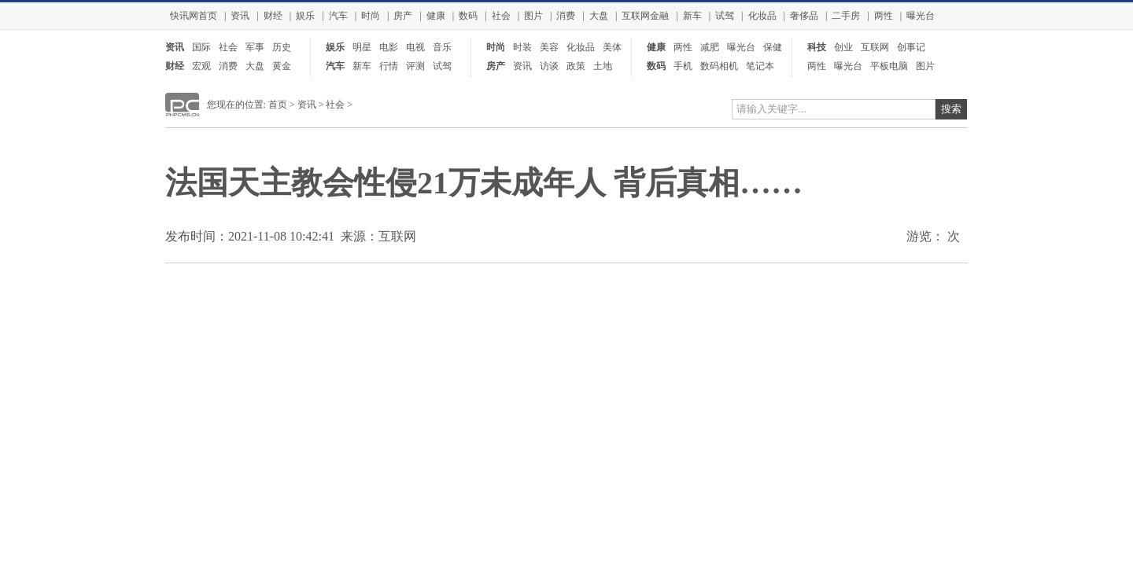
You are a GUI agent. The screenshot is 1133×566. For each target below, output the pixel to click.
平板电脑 (889, 66)
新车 (692, 15)
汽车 (338, 15)
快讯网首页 (193, 15)
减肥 (709, 47)
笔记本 (760, 66)
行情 (388, 66)
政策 (575, 66)
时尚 (370, 15)
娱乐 (305, 15)
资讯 (240, 15)
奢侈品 (804, 15)
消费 (565, 15)
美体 (612, 47)
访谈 (549, 66)
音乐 (442, 47)
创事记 (911, 47)
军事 (254, 47)
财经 (273, 15)
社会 (501, 15)
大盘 (598, 15)
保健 (772, 47)
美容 (549, 47)
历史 (281, 47)
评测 (415, 66)
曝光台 (920, 15)
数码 (468, 15)
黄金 (281, 66)
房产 (402, 15)
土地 (602, 66)
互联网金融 (645, 15)
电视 (415, 47)
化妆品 (762, 15)
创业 (843, 47)
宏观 (201, 66)
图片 (533, 15)
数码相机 (719, 66)
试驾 (724, 15)
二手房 (846, 15)
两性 (883, 15)
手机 (683, 66)
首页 (277, 104)
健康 (435, 15)
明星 (361, 47)
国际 (201, 47)
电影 (388, 47)
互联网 (875, 47)
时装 (522, 47)
